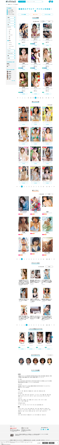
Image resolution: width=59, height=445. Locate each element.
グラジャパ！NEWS (11, 14)
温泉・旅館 (40, 404)
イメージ (9, 50)
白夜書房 (33, 377)
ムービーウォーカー (41, 377)
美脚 (9, 36)
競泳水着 (31, 390)
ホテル (34, 404)
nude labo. (27, 387)
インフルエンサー (46, 409)
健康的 (10, 40)
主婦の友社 (47, 375)
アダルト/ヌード (44, 411)
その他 (8, 58)
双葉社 (37, 377)
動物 (39, 414)
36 (30, 97)
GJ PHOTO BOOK (33, 380)
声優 (42, 408)
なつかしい (37, 399)
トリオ (24, 404)
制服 (26, 390)
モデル (37, 408)
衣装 (8, 24)
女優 (32, 408)
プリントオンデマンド (46, 385)
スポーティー (10, 44)
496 (46, 259)
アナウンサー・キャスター (37, 409)
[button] (52, 337)
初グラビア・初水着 (27, 414)
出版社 (8, 17)
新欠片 (29, 377)
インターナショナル (11, 46)
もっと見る (50, 355)
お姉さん (26, 399)
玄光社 (39, 375)
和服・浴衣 (42, 390)
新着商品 (8, 63)
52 (49, 186)
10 (43, 186)
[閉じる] (58, 443)
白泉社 (31, 377)
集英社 (44, 375)
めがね (36, 390)
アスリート (38, 411)
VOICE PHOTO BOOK (39, 385)
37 (33, 97)
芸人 (33, 411)
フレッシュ (10, 42)
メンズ (34, 414)
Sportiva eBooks (36, 382)
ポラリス (24, 387)
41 (42, 97)
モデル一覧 (13, 80)
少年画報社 (20, 377)
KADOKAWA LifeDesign (34, 375)
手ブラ (20, 414)
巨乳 (9, 31)
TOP (6, 4)
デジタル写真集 (23, 14)
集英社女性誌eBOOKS (21, 382)
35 (28, 97)
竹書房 (23, 377)
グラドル (21, 408)
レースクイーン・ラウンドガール (24, 409)
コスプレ (21, 390)
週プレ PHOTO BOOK (21, 380)
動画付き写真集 (33, 385)
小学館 (50, 375)
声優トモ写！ (20, 387)
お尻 (32, 394)
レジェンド (28, 411)
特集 (7, 66)
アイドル (27, 408)
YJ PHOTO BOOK (27, 380)
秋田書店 (19, 375)
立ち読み (23, 45)
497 (49, 259)
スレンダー (10, 29)
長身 (9, 38)
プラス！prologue (27, 385)
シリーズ (9, 22)
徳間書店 (25, 377)
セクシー (50, 399)
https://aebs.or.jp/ (17, 435)
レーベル (9, 19)
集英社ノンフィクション (29, 382)
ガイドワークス (23, 375)
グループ (29, 404)
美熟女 (31, 399)
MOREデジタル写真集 (40, 380)
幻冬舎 (42, 375)
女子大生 (46, 408)
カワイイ (44, 399)
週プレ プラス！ (10, 12)
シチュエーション (10, 53)
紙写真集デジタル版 (21, 385)
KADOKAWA (28, 375)
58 (48, 97)
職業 (8, 55)
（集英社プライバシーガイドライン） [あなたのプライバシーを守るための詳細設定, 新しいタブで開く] (6, 444)
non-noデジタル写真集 (47, 380)
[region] (29, 443)
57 (46, 97)
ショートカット (38, 394)
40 (40, 97)
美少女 (20, 399)
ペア (20, 404)
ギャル (10, 48)
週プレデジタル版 (11, 11)
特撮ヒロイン (21, 411)
